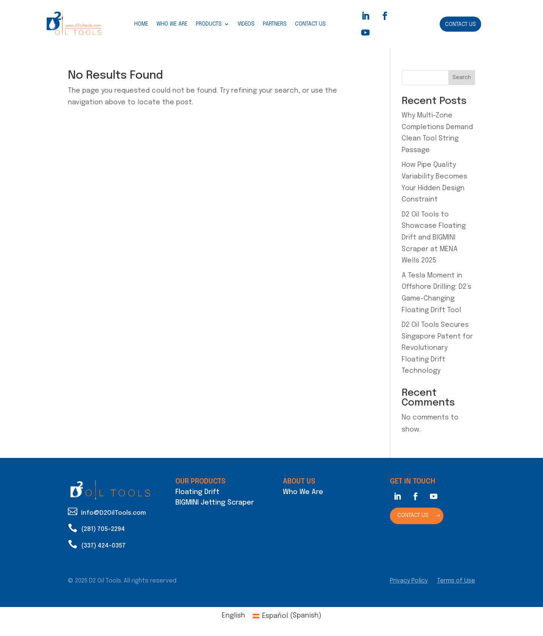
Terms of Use (456, 581)
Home (141, 24)
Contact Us (310, 24)
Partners (275, 24)
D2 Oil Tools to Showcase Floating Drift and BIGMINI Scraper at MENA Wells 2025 (434, 237)
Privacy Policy (409, 581)
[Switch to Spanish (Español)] (287, 615)
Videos (246, 24)
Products (209, 24)
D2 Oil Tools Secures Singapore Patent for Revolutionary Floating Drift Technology (437, 348)
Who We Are (171, 24)
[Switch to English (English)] (233, 615)
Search (461, 77)
